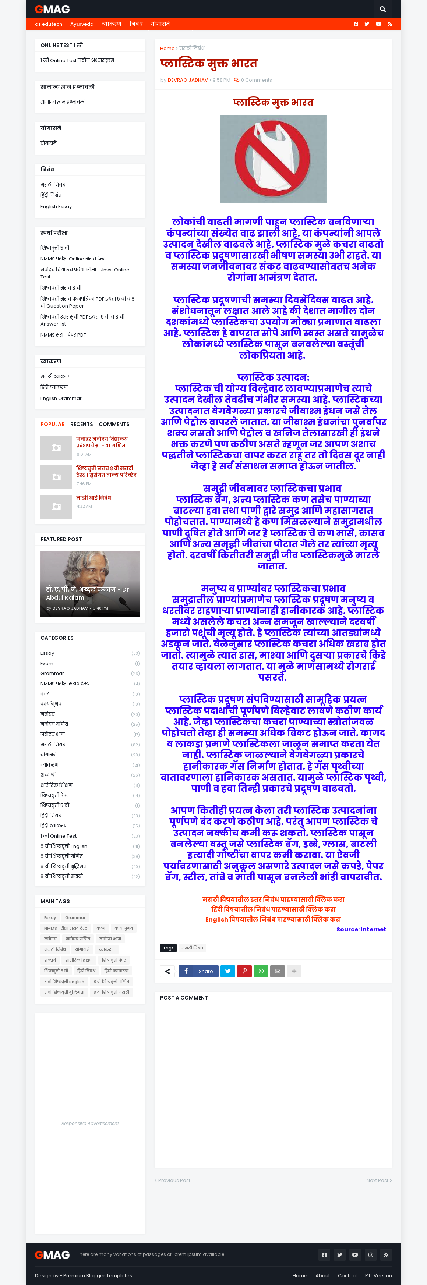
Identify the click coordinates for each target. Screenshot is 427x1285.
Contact (347, 1275)
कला (90, 694)
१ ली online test (90, 836)
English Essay (56, 206)
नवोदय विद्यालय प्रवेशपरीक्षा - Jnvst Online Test (85, 273)
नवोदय (90, 714)
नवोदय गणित (90, 724)
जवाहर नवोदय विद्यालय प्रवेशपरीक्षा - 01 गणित (102, 442)
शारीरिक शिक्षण (90, 785)
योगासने (160, 24)
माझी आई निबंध (93, 498)
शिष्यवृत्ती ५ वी (54, 248)
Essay (90, 653)
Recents (81, 424)
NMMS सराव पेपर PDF (63, 334)
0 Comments (256, 80)
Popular (52, 424)
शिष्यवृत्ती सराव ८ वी (60, 287)
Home (167, 48)
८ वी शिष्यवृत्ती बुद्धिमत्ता (90, 867)
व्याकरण (111, 24)
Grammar (90, 674)
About (322, 1275)
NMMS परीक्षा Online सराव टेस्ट (73, 258)
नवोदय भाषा (90, 735)
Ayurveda (81, 24)
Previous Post (174, 1180)
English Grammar (61, 398)
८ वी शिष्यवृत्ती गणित (90, 856)
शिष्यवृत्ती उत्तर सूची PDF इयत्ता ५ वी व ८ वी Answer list (82, 320)
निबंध (136, 24)
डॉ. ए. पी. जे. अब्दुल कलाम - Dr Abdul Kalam (87, 594)
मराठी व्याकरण (56, 376)
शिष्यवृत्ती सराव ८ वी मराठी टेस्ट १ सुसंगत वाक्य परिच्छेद (106, 472)
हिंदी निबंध (50, 195)
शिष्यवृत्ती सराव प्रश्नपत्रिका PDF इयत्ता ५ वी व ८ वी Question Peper (87, 302)
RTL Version (378, 1275)
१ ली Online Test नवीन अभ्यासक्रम (77, 60)
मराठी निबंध (191, 48)
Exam (90, 664)
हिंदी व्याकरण (54, 387)
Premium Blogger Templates (97, 1275)
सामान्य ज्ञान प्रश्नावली (63, 102)
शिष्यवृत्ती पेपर (90, 796)
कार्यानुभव (90, 704)
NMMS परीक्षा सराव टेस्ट (90, 684)
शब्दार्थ (90, 775)
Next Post (377, 1180)
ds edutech (48, 24)
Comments (114, 424)
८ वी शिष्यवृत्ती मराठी (90, 876)
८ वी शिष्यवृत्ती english (90, 847)
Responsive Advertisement (90, 1123)
